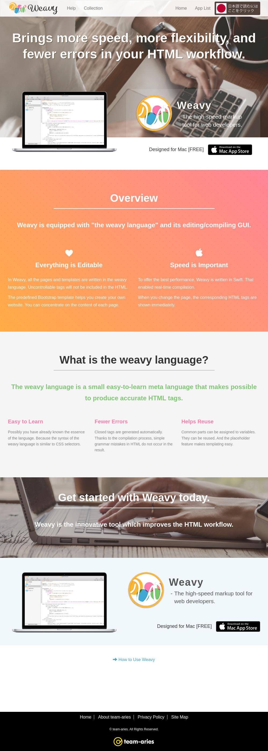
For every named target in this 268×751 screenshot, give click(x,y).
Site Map (179, 717)
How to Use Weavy (134, 659)
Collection (93, 8)
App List (203, 8)
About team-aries (114, 717)
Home (181, 8)
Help (71, 8)
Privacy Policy (151, 717)
